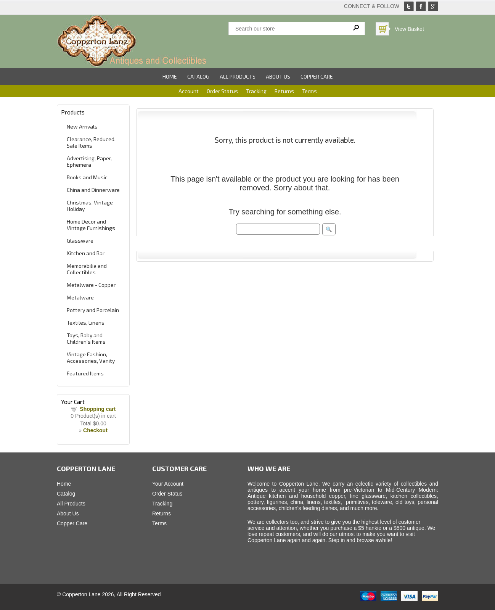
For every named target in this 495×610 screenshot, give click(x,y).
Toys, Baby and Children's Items (86, 338)
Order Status (222, 91)
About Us (278, 76)
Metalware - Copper (91, 285)
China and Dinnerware (93, 190)
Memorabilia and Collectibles (87, 268)
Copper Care (317, 76)
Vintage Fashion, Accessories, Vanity (91, 357)
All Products (238, 76)
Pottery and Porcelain (93, 310)
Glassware (80, 240)
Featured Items (85, 373)
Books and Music (87, 177)
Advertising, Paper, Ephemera (89, 161)
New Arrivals (82, 126)
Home (169, 76)
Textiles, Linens (85, 322)
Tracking (256, 91)
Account (188, 91)
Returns (284, 91)
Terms (309, 91)
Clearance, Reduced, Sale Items (91, 142)
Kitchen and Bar (85, 253)
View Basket (409, 29)
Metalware (80, 297)
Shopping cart (98, 409)
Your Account (167, 484)
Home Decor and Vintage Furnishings (91, 224)
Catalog (198, 76)
